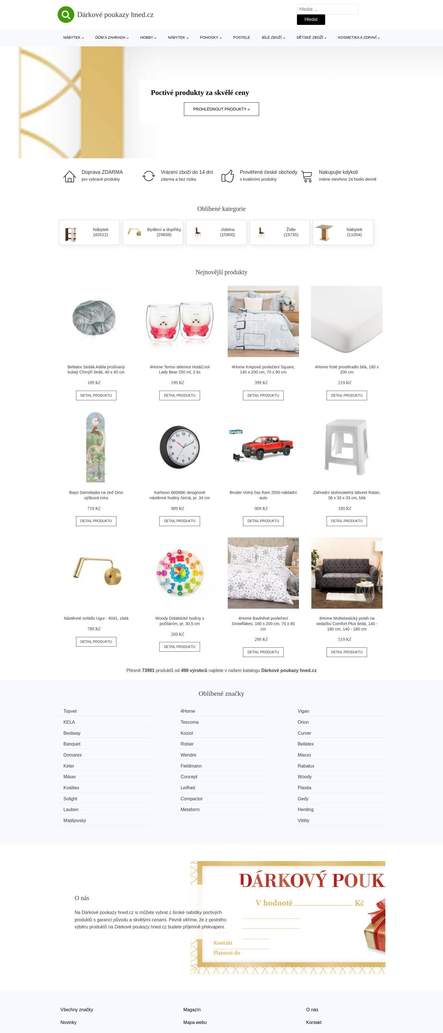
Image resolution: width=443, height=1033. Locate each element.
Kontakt (314, 987)
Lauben (324, 775)
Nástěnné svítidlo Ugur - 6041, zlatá (96, 618)
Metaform (74, 785)
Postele (241, 37)
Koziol (323, 721)
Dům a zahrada (110, 37)
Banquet (157, 732)
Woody (72, 764)
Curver (71, 732)
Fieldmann (75, 753)
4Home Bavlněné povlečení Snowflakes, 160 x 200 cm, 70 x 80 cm (263, 623)
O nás (312, 974)
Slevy (65, 1000)
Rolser (239, 732)
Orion (154, 721)
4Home (156, 711)
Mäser (239, 753)
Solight (72, 775)
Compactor (160, 775)
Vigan (238, 711)
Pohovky (209, 37)
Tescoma (74, 721)
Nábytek (72, 37)
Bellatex (325, 732)
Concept (325, 753)
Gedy (238, 775)
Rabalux (157, 753)
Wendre (157, 743)
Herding (157, 785)
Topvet (71, 711)
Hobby (146, 37)
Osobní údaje (196, 1000)
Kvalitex (157, 764)
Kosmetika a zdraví (357, 37)
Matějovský (244, 785)
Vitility (323, 785)
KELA (323, 711)
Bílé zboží (272, 37)
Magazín (192, 974)
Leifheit (240, 764)
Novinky (68, 987)
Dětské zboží (310, 37)
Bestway (241, 721)
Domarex (74, 743)
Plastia (324, 764)
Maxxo (239, 743)
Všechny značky (76, 974)
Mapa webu (195, 987)
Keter (322, 743)
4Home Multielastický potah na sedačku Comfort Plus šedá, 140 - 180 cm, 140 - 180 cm (346, 623)
